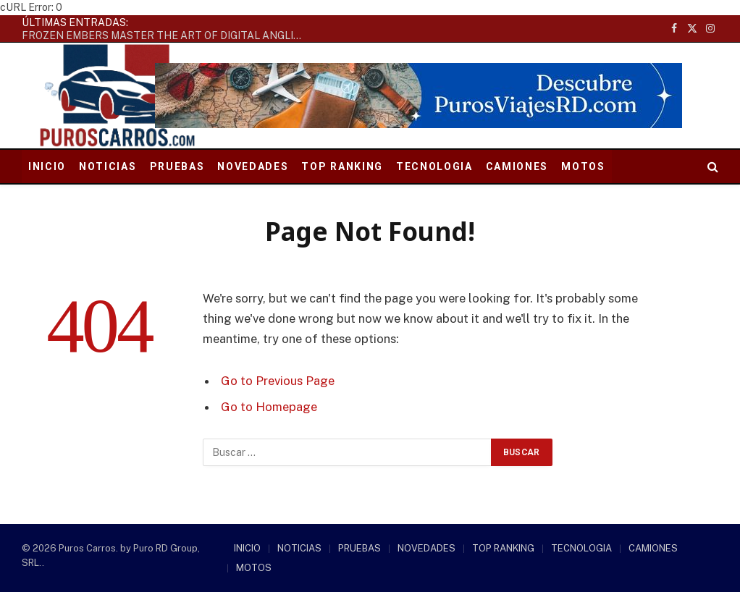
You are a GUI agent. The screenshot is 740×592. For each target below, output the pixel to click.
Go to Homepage (269, 406)
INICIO (47, 166)
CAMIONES (517, 166)
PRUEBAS (177, 166)
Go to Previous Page (278, 380)
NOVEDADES (252, 166)
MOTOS (583, 166)
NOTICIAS (107, 166)
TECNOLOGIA (434, 166)
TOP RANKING (341, 166)
